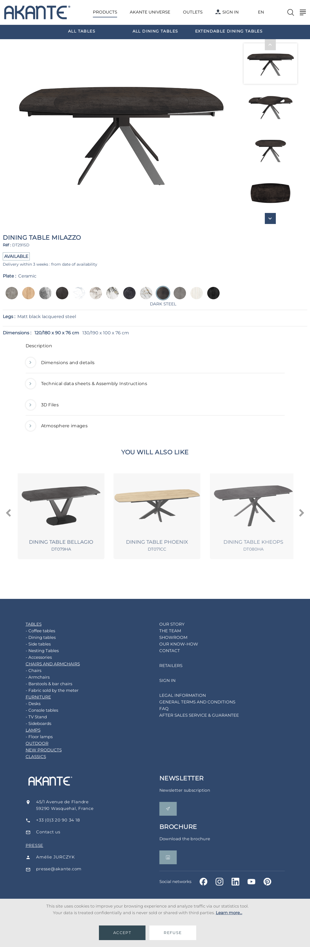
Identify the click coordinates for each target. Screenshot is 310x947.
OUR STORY (167, 624)
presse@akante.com (66, 868)
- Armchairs (33, 677)
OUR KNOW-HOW (174, 644)
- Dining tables (36, 637)
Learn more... (229, 912)
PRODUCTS (105, 12)
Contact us (56, 831)
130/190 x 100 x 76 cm (105, 332)
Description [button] (39, 345)
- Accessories (34, 657)
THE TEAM (166, 630)
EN (261, 12)
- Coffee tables (36, 630)
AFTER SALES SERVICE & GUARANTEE (194, 715)
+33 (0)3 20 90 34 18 (65, 820)
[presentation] (8, 513)
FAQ (159, 708)
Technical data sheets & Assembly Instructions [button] (86, 383)
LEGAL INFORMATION (178, 695)
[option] (81, 31)
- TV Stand (31, 716)
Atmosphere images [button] (57, 425)
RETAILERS (166, 665)
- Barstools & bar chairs (44, 683)
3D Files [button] (42, 404)
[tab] (155, 347)
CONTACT (165, 650)
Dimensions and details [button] (60, 362)
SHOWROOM (169, 637)
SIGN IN (227, 12)
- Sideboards (34, 723)
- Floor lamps (34, 736)
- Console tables (37, 710)
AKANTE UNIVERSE (150, 12)
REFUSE (173, 932)
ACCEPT (122, 932)
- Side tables (33, 644)
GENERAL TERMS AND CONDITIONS (193, 702)
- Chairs (29, 670)
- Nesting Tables (37, 650)
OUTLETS (193, 12)
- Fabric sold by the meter (47, 690)
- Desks (28, 703)
